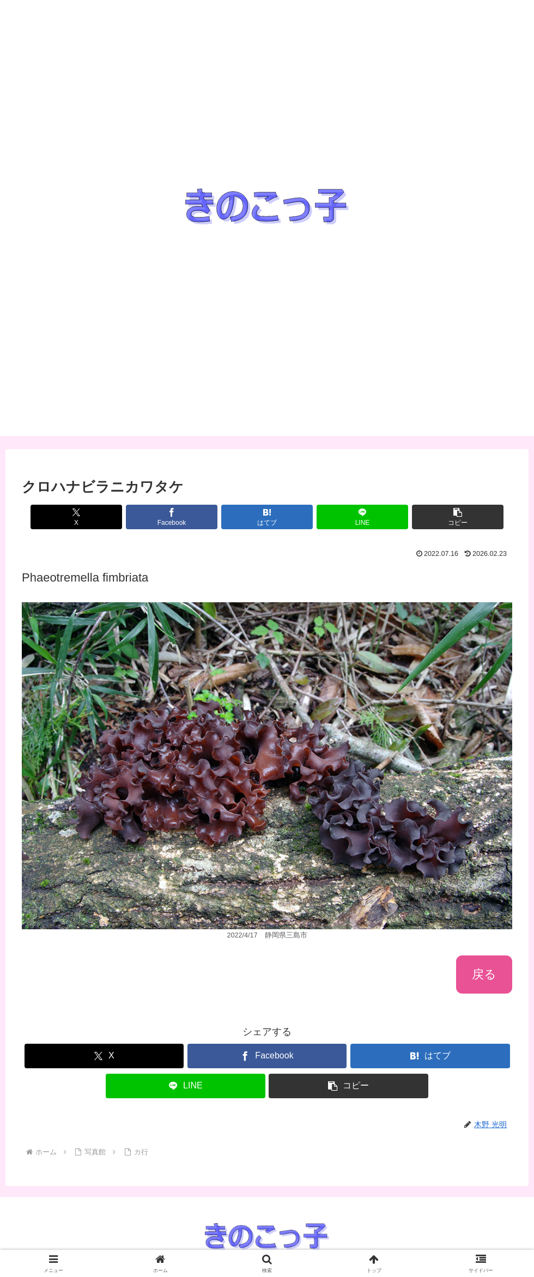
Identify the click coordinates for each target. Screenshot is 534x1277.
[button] (431, 517)
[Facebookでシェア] (184, 517)
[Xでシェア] (102, 517)
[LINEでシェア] (349, 517)
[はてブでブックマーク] (267, 517)
